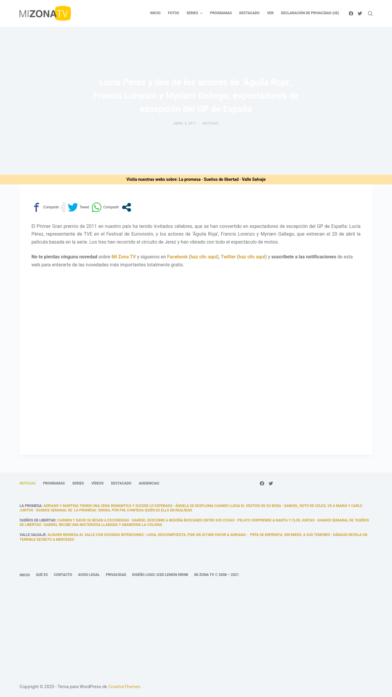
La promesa (190, 179)
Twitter (228, 257)
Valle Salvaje (253, 179)
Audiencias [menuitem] (149, 483)
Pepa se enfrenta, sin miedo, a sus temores (289, 535)
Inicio (25, 575)
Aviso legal (89, 575)
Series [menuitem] (195, 13)
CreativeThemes (124, 686)
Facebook (177, 257)
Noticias (210, 123)
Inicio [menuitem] (155, 13)
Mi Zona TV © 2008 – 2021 (216, 575)
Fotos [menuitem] (173, 13)
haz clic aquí (204, 257)
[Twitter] (360, 13)
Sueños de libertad (221, 179)
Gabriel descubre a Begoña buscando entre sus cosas (183, 520)
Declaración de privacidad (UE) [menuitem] (310, 13)
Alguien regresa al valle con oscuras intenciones (96, 535)
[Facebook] (351, 13)
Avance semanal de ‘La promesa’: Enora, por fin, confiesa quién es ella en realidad (114, 510)
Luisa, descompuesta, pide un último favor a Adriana (196, 535)
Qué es (42, 575)
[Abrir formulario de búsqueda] (370, 13)
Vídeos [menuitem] (97, 483)
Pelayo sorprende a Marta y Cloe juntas (275, 520)
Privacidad (116, 575)
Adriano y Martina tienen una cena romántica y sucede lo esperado (107, 506)
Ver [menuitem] (270, 13)
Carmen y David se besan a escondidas (93, 520)
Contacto (63, 575)
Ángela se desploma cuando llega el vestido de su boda (228, 506)
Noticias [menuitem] (28, 483)
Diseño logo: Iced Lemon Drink (160, 575)
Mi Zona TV (124, 257)
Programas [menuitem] (221, 13)
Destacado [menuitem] (249, 13)
